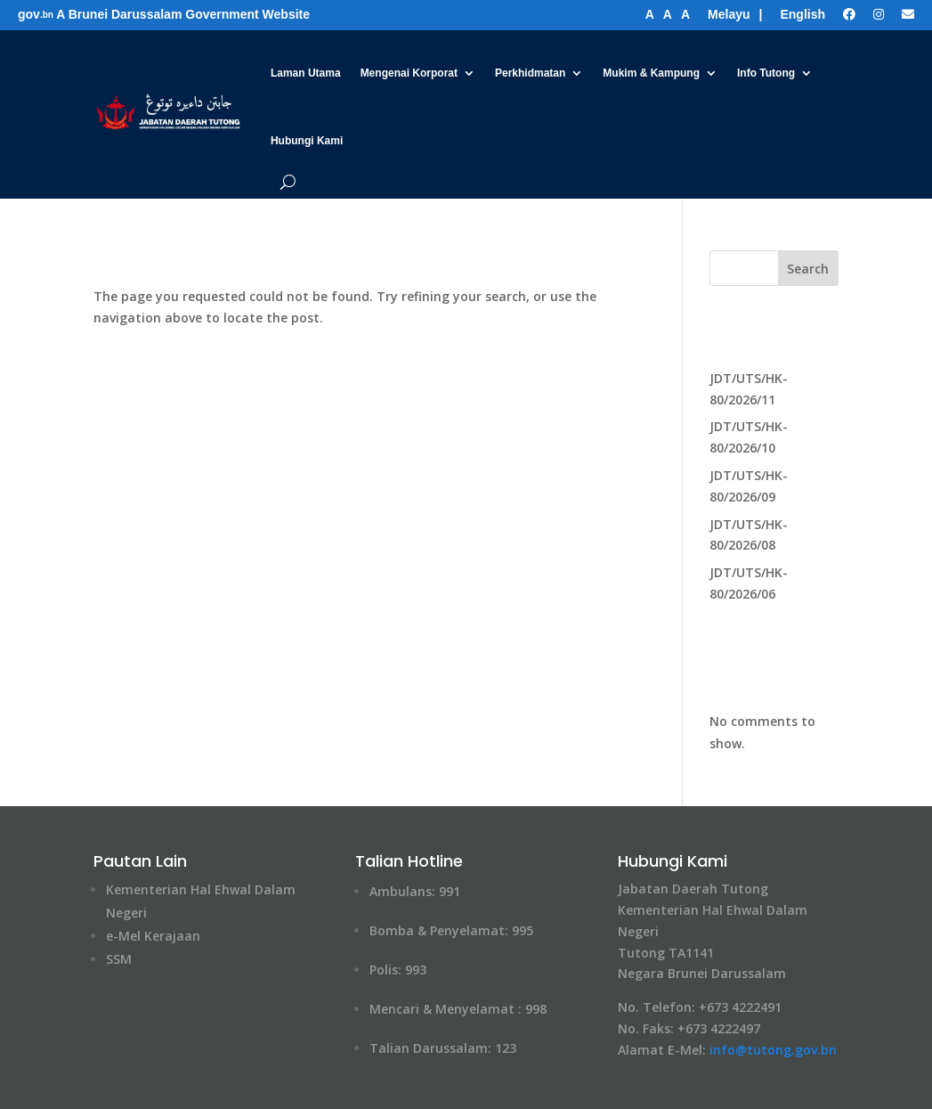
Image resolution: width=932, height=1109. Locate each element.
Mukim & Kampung (651, 73)
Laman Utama (306, 73)
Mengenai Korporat (409, 73)
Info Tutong (766, 73)
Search (808, 268)
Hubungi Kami (307, 141)
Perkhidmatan (530, 73)
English (802, 14)
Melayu (729, 14)
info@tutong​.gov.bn (773, 1049)
